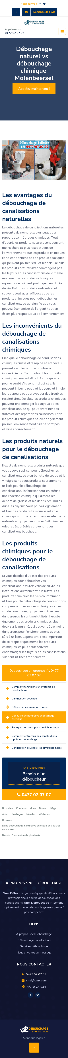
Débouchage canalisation (33, 940)
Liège (53, 808)
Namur (43, 808)
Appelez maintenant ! (34, 89)
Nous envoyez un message (34, 952)
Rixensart (8, 820)
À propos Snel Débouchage (34, 934)
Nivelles (31, 814)
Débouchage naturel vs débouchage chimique (30, 717)
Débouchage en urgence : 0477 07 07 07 (34, 673)
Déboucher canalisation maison (27, 707)
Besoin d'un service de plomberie (21, 835)
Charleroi (21, 808)
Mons (33, 808)
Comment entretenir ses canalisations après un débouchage (31, 737)
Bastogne (17, 814)
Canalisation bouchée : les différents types (34, 747)
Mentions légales (34, 1038)
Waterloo (44, 814)
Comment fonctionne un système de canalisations (30, 688)
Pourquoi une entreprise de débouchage (32, 727)
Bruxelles (7, 808)
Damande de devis (44, 12)
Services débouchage (34, 946)
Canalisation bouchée (21, 698)
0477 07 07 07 (34, 794)
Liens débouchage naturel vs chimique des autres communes (31, 827)
